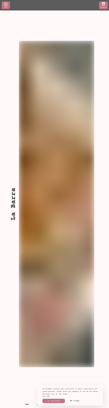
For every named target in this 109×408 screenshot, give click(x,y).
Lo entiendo (54, 401)
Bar (27, 404)
